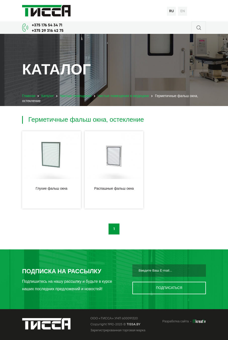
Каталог (47, 96)
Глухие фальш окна (51, 188)
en (182, 11)
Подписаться (169, 288)
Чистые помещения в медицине (123, 96)
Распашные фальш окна (114, 188)
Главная (28, 96)
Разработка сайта (175, 321)
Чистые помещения (75, 96)
